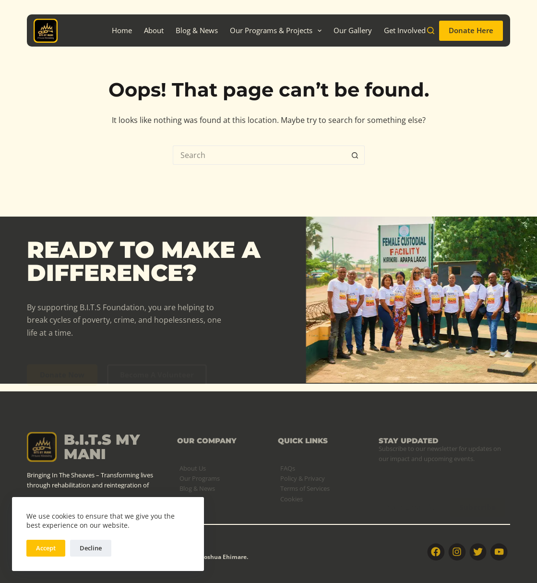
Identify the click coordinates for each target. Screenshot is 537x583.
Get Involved (405, 30)
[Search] (430, 30)
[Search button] (355, 155)
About (154, 30)
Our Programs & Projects (277, 30)
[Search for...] (259, 155)
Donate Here (471, 30)
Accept (46, 548)
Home (122, 30)
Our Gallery (353, 30)
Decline (91, 548)
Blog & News (197, 30)
